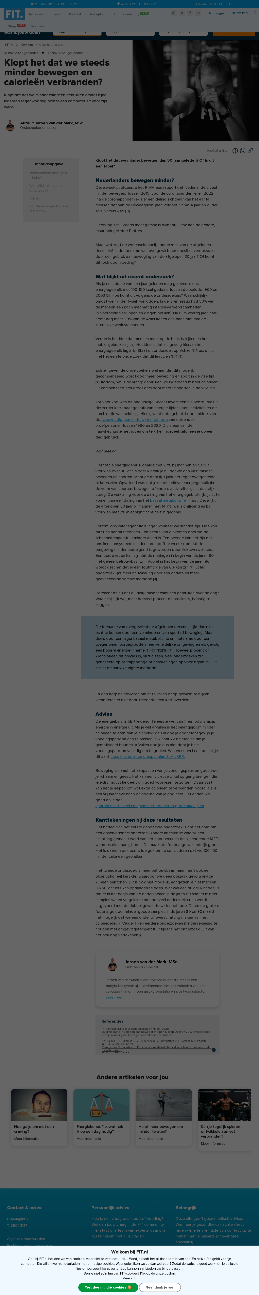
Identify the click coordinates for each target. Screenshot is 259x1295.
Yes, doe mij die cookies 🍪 (108, 1287)
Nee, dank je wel (160, 1287)
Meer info (129, 1278)
